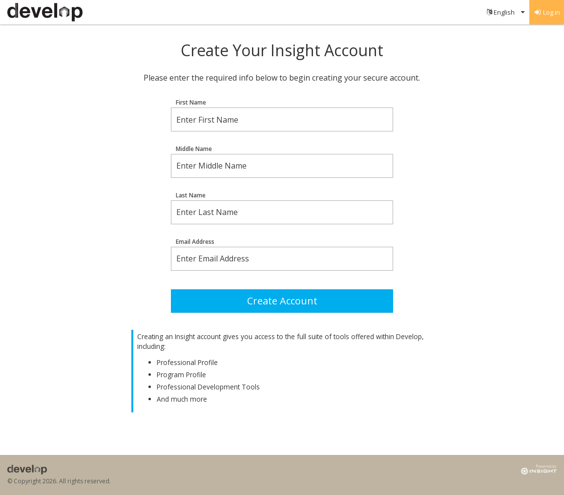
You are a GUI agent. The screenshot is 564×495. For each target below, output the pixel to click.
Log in (547, 12)
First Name (191, 103)
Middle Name (194, 149)
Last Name (191, 195)
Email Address (195, 242)
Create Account (282, 300)
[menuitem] (505, 12)
